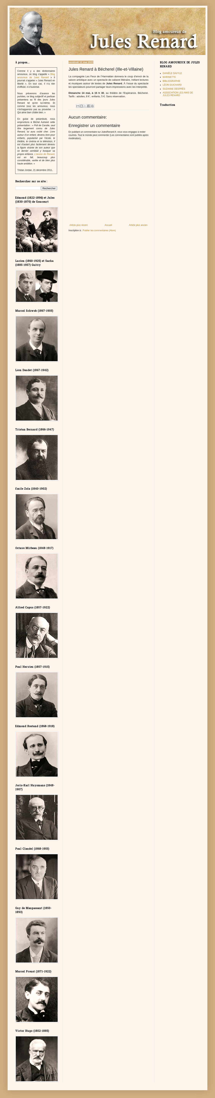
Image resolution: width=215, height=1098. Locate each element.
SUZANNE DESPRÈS (174, 89)
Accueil (108, 225)
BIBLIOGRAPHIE (171, 81)
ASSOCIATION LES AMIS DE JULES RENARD (178, 94)
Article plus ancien (138, 225)
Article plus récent (78, 225)
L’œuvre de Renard (44, 154)
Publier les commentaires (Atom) (99, 230)
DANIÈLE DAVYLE (172, 73)
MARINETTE (169, 77)
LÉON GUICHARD (172, 85)
